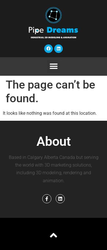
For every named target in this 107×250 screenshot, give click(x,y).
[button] (53, 66)
